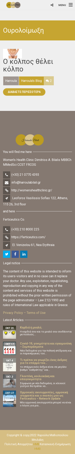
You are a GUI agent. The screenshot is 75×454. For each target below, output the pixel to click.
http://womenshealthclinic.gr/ (31, 190)
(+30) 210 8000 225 (25, 229)
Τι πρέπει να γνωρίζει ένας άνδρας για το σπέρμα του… (43, 361)
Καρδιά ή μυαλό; (31, 327)
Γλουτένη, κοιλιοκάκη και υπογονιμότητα (37, 378)
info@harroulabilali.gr (26, 182)
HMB (36, 444)
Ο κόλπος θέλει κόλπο (28, 65)
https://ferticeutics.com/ (28, 237)
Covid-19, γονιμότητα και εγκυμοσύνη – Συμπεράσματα (46, 345)
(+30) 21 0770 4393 (25, 175)
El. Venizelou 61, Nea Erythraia (33, 245)
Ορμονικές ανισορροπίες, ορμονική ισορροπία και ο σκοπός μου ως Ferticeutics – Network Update (44, 395)
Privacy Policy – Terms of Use (24, 313)
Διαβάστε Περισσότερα (24, 91)
